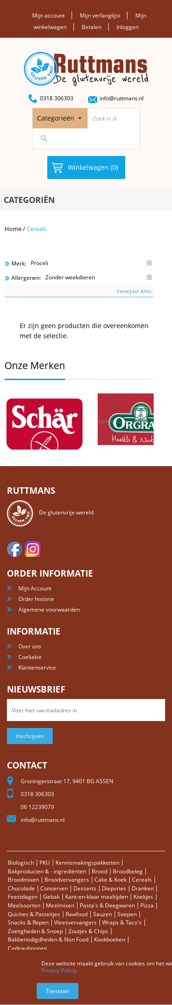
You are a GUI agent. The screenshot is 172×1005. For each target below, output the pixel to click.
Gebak (51, 897)
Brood (99, 871)
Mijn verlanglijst (100, 15)
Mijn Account (34, 588)
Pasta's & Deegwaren (107, 905)
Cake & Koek (110, 880)
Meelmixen (60, 905)
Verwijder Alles (134, 291)
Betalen (91, 27)
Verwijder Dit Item (149, 263)
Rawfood (77, 914)
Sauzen (102, 914)
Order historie (36, 599)
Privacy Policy (58, 970)
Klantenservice (37, 667)
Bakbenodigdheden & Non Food (48, 939)
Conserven (54, 888)
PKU (44, 862)
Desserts (84, 888)
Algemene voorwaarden (49, 609)
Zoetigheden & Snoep (35, 931)
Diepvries (114, 888)
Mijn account (48, 15)
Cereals (142, 880)
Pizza (147, 905)
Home (13, 229)
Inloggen (128, 27)
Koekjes (143, 897)
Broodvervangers (66, 880)
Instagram (32, 549)
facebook (14, 549)
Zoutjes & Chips (88, 931)
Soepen (127, 914)
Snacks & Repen (28, 922)
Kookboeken (109, 939)
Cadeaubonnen (27, 948)
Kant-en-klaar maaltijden (96, 897)
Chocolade (21, 888)
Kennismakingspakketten (87, 862)
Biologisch (21, 862)
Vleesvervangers (75, 922)
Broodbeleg (128, 871)
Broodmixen (23, 880)
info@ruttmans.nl (122, 98)
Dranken (143, 888)
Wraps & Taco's (122, 922)
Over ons (29, 646)
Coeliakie (30, 657)
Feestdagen (23, 897)
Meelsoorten (24, 905)
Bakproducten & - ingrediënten (47, 871)
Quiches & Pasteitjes (34, 914)
